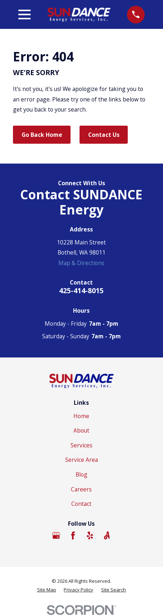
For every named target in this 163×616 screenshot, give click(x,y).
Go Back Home (42, 135)
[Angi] (107, 535)
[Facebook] (73, 535)
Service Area (81, 460)
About (81, 430)
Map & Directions (81, 263)
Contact (81, 504)
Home (81, 416)
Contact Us (103, 135)
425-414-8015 (81, 290)
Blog (81, 474)
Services (81, 445)
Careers (81, 489)
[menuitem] (46, 590)
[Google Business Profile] (56, 535)
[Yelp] (90, 535)
